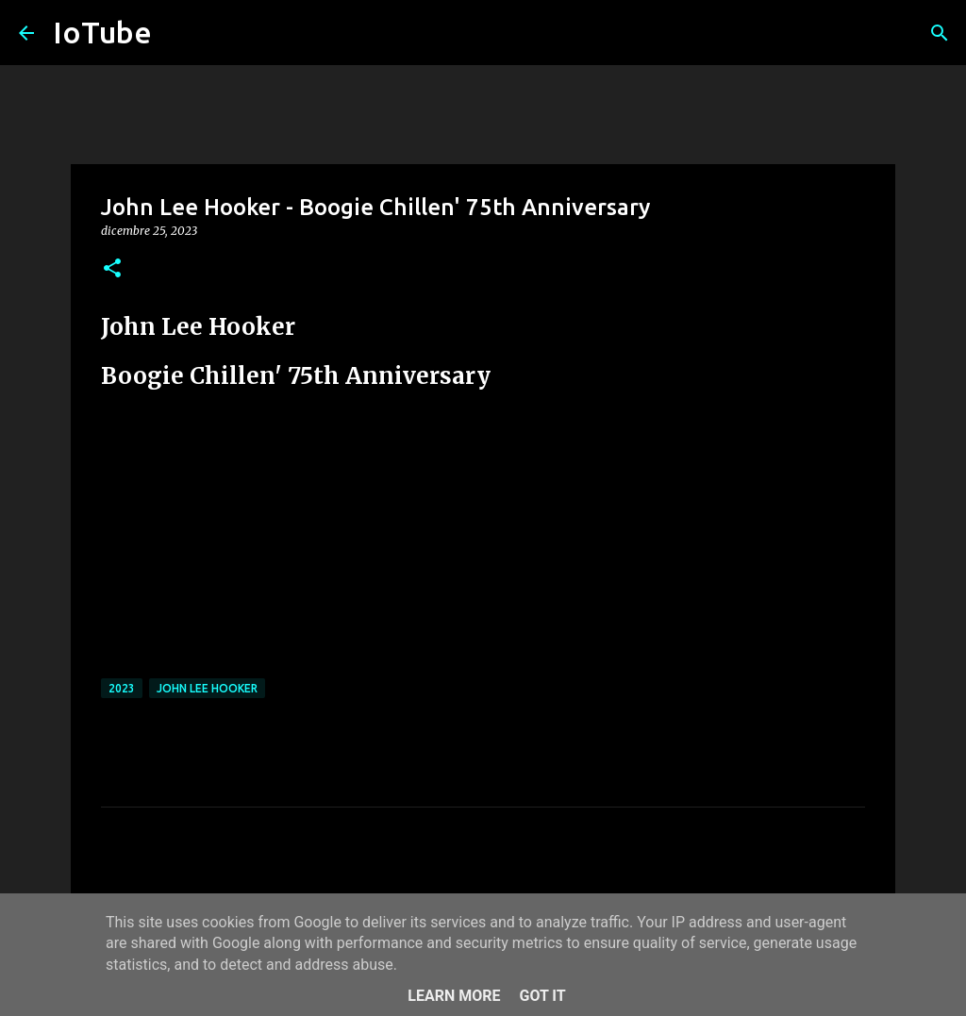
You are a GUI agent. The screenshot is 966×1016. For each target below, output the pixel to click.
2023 (121, 688)
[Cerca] (939, 33)
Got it (542, 996)
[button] (112, 269)
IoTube (102, 32)
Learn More (454, 996)
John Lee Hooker (207, 688)
